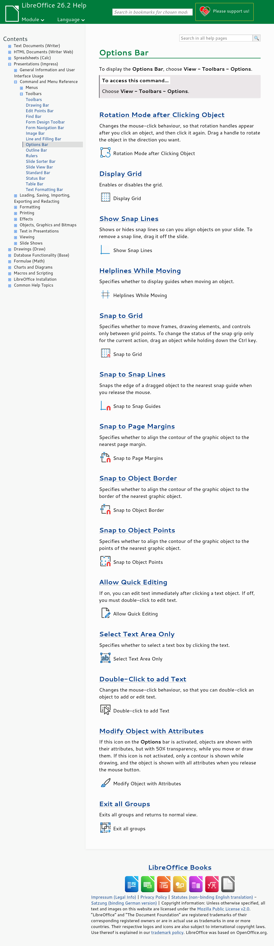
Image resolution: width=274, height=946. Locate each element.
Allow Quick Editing (133, 582)
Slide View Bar (39, 167)
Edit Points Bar (40, 111)
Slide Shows (31, 243)
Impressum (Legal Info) (113, 897)
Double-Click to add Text (142, 679)
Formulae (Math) (29, 261)
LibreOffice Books (180, 867)
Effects (26, 219)
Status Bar (35, 178)
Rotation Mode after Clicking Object (161, 114)
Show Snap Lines (129, 218)
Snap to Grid (121, 315)
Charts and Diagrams (33, 267)
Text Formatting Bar (44, 189)
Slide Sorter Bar (40, 161)
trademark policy (167, 932)
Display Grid (120, 173)
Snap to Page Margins (137, 426)
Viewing (27, 237)
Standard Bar (38, 172)
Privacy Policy (153, 897)
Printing (27, 213)
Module (30, 19)
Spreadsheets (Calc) (32, 58)
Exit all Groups (124, 803)
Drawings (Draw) (29, 249)
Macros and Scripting (33, 273)
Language (68, 19)
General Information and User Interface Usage (44, 73)
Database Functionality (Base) (41, 255)
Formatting (30, 207)
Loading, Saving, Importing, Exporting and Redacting (42, 198)
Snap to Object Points (137, 530)
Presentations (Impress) (36, 64)
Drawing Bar (37, 105)
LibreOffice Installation (35, 279)
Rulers (32, 156)
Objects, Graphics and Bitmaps (48, 225)
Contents (15, 39)
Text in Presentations (39, 231)
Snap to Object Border (138, 478)
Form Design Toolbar (45, 122)
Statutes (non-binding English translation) (212, 897)
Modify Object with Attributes (151, 730)
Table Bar (34, 184)
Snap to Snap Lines (132, 374)
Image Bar (35, 133)
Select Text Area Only (136, 634)
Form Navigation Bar (45, 127)
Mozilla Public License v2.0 (223, 909)
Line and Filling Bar (43, 139)
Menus (31, 87)
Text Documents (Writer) (37, 45)
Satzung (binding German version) (124, 903)
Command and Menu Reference (49, 81)
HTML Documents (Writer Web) (43, 52)
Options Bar (37, 144)
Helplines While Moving (140, 270)
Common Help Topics (33, 285)
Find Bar (33, 116)
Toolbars (33, 93)
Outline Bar (36, 150)
